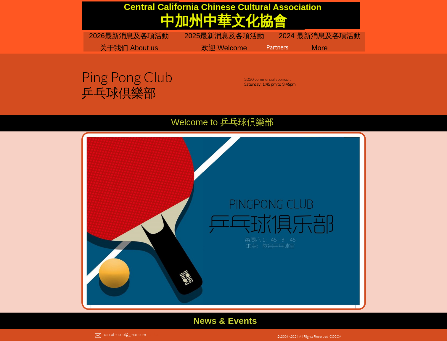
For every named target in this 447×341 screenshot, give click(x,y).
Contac (152, 334)
